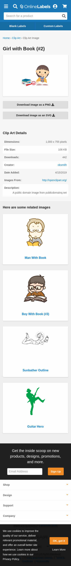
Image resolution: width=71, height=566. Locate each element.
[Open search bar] (15, 6)
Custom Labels (53, 26)
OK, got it (59, 540)
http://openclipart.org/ (54, 180)
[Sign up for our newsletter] (24, 471)
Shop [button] (6, 484)
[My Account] (55, 6)
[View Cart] (65, 6)
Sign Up (56, 471)
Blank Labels (17, 26)
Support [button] (8, 505)
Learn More (59, 549)
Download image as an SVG (35, 115)
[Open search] (64, 16)
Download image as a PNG (35, 104)
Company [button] (9, 515)
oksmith (62, 164)
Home (6, 38)
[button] (5, 6)
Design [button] (7, 495)
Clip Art (16, 38)
